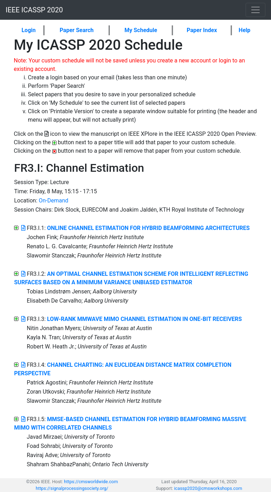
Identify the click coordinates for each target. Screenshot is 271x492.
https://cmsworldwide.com (91, 481)
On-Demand (53, 200)
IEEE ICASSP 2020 (34, 10)
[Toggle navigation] (255, 10)
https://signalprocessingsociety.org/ (72, 488)
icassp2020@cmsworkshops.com (208, 488)
